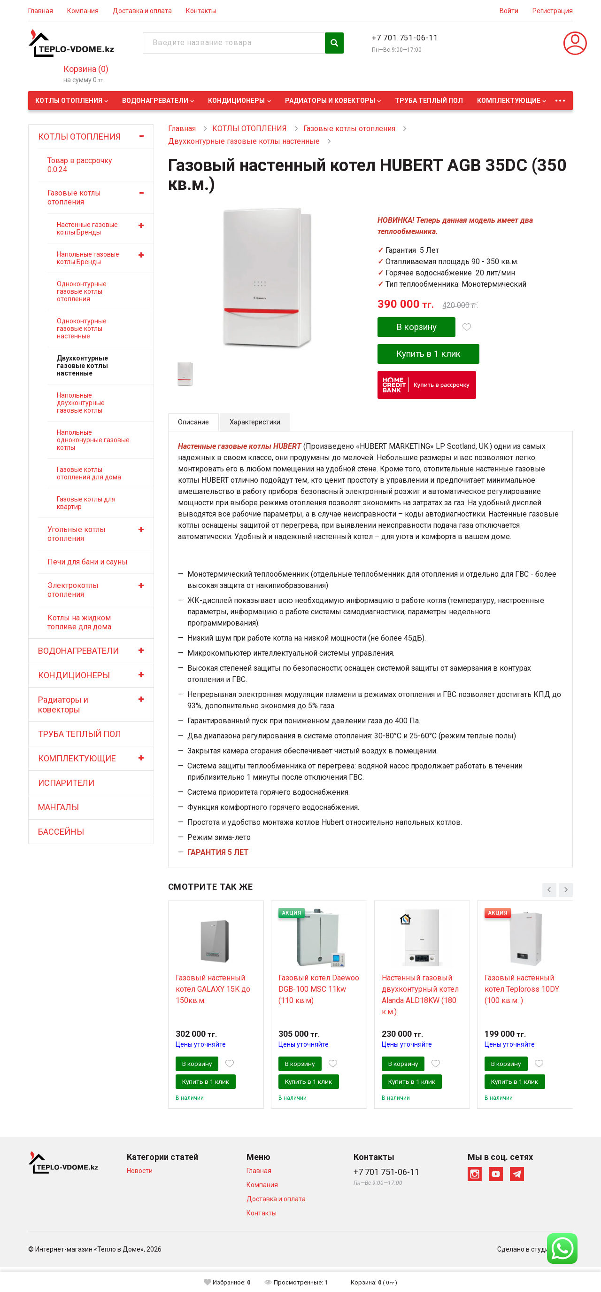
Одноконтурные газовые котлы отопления (82, 291)
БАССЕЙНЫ (61, 832)
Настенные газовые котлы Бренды (87, 228)
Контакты (201, 11)
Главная (40, 11)
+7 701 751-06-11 (405, 37)
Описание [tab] (195, 424)
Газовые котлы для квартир (86, 502)
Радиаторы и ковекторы (330, 100)
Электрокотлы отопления (73, 590)
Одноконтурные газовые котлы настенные (82, 328)
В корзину (419, 327)
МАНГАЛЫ (58, 807)
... (560, 98)
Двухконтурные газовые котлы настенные (82, 365)
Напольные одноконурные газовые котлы (93, 440)
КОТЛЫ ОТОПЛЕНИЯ (68, 100)
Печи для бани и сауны (87, 561)
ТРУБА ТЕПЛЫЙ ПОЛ (429, 100)
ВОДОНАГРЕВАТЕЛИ (155, 100)
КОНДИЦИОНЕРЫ (236, 100)
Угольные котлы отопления (76, 534)
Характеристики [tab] (260, 424)
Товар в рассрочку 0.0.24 (79, 165)
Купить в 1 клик (434, 355)
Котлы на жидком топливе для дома (79, 622)
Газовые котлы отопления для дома (89, 473)
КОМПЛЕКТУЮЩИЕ (508, 100)
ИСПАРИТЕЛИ (66, 783)
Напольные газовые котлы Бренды (88, 258)
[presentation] (549, 891)
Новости (140, 1195)
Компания (83, 11)
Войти (509, 11)
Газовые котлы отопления (74, 197)
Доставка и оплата (142, 11)
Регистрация (552, 11)
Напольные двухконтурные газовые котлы (81, 403)
